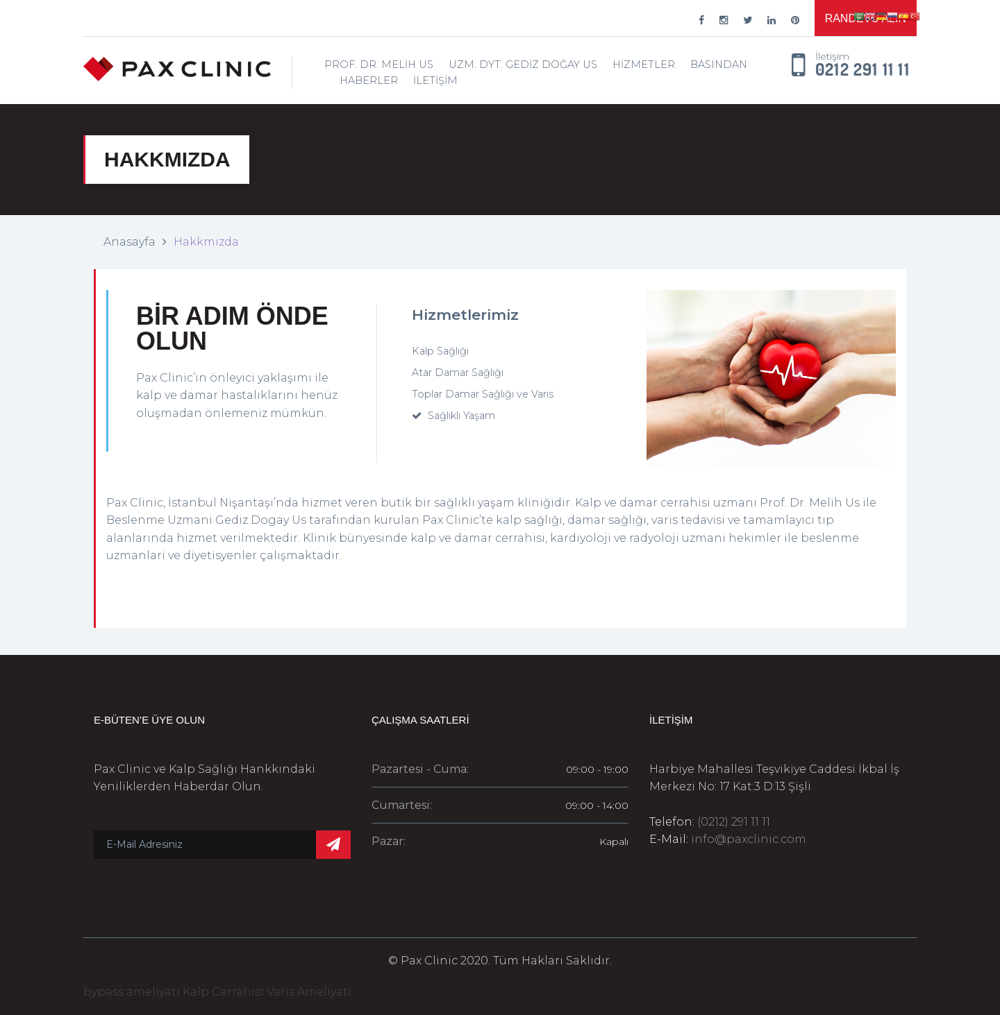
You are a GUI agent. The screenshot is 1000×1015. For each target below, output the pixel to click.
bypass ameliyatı (131, 991)
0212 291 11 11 (862, 70)
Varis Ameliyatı (309, 991)
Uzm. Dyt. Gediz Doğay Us (523, 64)
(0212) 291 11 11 (733, 821)
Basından (718, 64)
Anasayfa (129, 241)
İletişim (435, 80)
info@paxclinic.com (748, 839)
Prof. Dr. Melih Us (378, 64)
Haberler (369, 80)
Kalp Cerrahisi (223, 991)
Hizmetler (643, 64)
